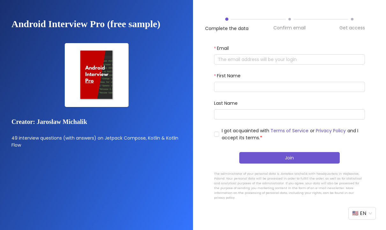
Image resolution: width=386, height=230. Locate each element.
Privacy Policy (331, 130)
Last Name (226, 103)
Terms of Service (289, 130)
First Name (229, 76)
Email (223, 48)
